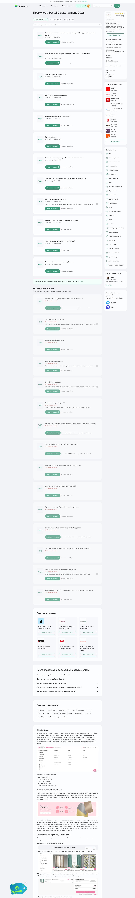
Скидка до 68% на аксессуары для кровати (60, 569)
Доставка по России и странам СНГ (57, 116)
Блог (63, 6)
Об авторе (109, 285)
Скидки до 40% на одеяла (54, 319)
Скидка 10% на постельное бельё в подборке (61, 444)
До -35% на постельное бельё (56, 95)
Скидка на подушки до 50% (55, 403)
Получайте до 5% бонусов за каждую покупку (61, 220)
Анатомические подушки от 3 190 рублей (60, 241)
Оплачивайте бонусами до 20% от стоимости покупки (64, 158)
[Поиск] (111, 6)
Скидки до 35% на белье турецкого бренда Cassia (63, 465)
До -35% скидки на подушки (55, 199)
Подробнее (84, 1)
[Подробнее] (113, 31)
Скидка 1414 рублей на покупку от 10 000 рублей (63, 528)
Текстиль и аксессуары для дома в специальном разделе (65, 178)
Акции (70, 6)
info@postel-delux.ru (111, 42)
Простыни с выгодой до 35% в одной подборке (62, 507)
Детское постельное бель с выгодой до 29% (61, 486)
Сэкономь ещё (83, 6)
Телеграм (111, 303)
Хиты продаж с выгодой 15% (55, 74)
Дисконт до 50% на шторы (54, 340)
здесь (81, 281)
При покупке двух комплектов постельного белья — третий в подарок (70, 424)
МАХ (109, 307)
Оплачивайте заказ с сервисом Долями (59, 262)
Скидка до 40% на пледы (54, 361)
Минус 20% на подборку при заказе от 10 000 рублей (64, 299)
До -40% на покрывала (53, 382)
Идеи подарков (50, 137)
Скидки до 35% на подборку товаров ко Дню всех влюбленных (67, 548)
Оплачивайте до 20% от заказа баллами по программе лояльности (69, 590)
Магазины (44, 6)
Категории (55, 6)
